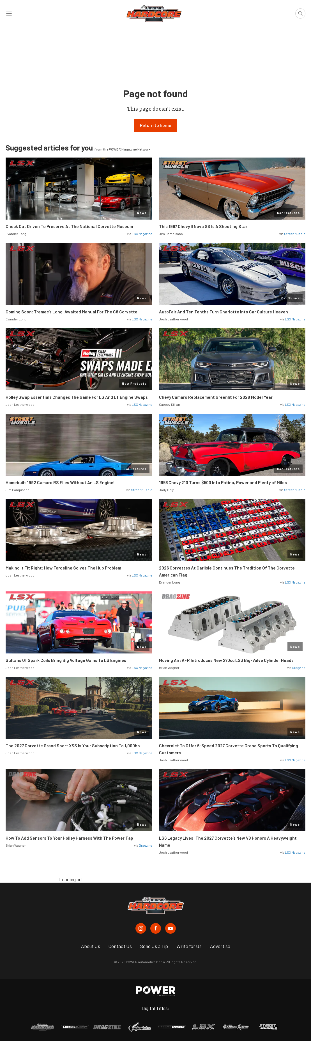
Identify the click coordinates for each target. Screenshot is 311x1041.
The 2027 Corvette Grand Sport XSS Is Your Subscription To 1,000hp (73, 745)
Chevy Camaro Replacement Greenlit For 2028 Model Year (216, 397)
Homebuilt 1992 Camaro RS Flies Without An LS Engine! (60, 482)
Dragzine (298, 667)
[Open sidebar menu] (9, 13)
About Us (90, 946)
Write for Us (189, 946)
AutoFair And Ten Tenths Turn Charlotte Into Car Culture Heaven (223, 311)
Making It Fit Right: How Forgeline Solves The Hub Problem (63, 567)
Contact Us (120, 946)
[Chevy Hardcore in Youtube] (170, 928)
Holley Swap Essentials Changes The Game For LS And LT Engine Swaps (77, 397)
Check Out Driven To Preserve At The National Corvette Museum (69, 226)
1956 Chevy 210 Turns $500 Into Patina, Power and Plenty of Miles (223, 482)
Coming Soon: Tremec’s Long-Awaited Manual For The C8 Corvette (71, 311)
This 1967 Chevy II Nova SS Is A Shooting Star (203, 226)
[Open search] (300, 13)
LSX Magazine (142, 234)
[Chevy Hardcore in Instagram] (140, 928)
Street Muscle (294, 234)
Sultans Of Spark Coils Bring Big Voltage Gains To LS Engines (66, 660)
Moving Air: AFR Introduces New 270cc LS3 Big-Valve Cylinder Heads (226, 660)
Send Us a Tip (154, 946)
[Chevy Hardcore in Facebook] (155, 928)
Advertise (220, 946)
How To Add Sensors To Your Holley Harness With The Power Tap (69, 837)
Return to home (155, 125)
